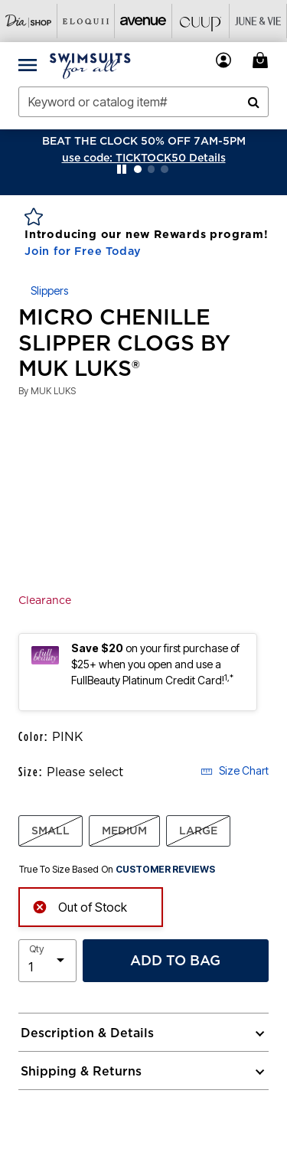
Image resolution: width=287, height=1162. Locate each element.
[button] (144, 157)
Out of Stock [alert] (79, 906)
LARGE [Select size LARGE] (198, 830)
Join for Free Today (83, 251)
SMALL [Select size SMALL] (50, 830)
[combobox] (143, 101)
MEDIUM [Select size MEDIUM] (124, 830)
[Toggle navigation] (27, 64)
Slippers (49, 290)
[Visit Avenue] (143, 21)
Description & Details (87, 1032)
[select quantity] (47, 960)
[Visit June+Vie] (258, 21)
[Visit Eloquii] (86, 21)
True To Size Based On (117, 869)
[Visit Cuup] (201, 21)
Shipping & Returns (81, 1070)
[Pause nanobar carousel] (122, 169)
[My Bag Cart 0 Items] (262, 60)
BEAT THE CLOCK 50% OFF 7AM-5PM (144, 141)
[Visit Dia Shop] (28, 21)
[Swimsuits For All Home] (90, 64)
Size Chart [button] (235, 770)
